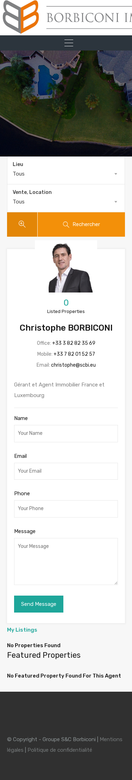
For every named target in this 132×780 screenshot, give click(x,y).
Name (21, 418)
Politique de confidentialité (59, 750)
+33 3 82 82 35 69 (73, 343)
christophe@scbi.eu (73, 365)
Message (25, 531)
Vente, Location (32, 192)
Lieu (18, 164)
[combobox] (66, 174)
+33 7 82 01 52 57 (74, 354)
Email (20, 456)
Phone (22, 493)
